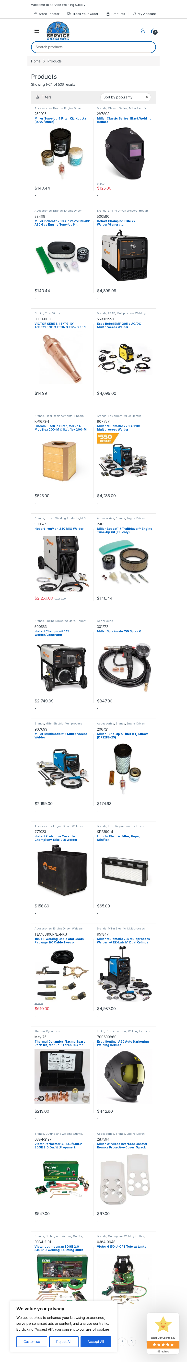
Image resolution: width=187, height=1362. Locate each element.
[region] (63, 1326)
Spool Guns (105, 621)
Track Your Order (82, 14)
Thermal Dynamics (47, 1031)
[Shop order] (125, 97)
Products (115, 14)
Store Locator (46, 14)
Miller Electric (138, 108)
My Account (144, 14)
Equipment (115, 416)
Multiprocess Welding (131, 313)
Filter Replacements (59, 416)
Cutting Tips (43, 313)
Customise (31, 1341)
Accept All (96, 1341)
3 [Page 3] (132, 1342)
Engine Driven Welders (123, 210)
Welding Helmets (139, 1031)
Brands (58, 108)
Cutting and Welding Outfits (64, 1133)
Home (35, 61)
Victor (56, 313)
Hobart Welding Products (62, 518)
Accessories (43, 108)
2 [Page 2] (122, 1342)
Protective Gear (116, 1031)
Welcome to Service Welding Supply (58, 5)
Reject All (63, 1341)
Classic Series (118, 108)
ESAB (111, 313)
